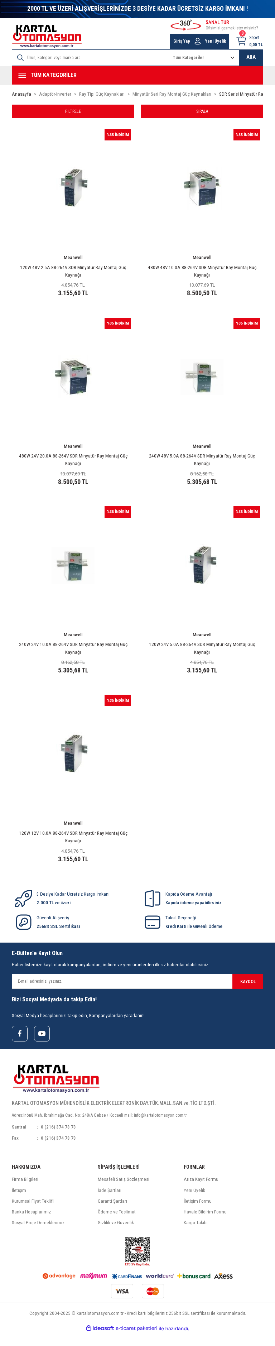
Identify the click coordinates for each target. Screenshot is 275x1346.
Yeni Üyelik (194, 1203)
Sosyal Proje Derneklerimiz (38, 1235)
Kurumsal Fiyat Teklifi (33, 1213)
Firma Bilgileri (25, 1191)
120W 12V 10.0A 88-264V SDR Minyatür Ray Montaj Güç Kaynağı (73, 845)
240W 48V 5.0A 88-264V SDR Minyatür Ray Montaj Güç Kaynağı (202, 462)
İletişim (19, 1203)
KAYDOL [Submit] (248, 992)
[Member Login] (197, 41)
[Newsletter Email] (137, 992)
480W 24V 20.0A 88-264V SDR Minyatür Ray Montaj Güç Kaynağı (73, 462)
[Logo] (47, 36)
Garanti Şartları (112, 1213)
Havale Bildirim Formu (205, 1224)
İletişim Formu (198, 1213)
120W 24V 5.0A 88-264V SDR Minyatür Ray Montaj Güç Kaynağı (202, 654)
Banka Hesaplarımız (31, 1224)
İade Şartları (109, 1203)
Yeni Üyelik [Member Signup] (215, 41)
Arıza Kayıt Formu (201, 1191)
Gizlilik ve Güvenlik (116, 1235)
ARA (251, 57)
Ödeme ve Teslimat (117, 1224)
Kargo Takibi (196, 1235)
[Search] (90, 57)
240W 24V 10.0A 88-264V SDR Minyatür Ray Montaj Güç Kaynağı (73, 654)
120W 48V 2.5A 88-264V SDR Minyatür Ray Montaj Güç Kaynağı (73, 271)
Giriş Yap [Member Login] (181, 41)
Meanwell (73, 258)
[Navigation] (137, 75)
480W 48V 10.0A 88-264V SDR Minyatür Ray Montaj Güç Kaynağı (202, 271)
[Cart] (249, 41)
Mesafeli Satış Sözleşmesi (123, 1191)
